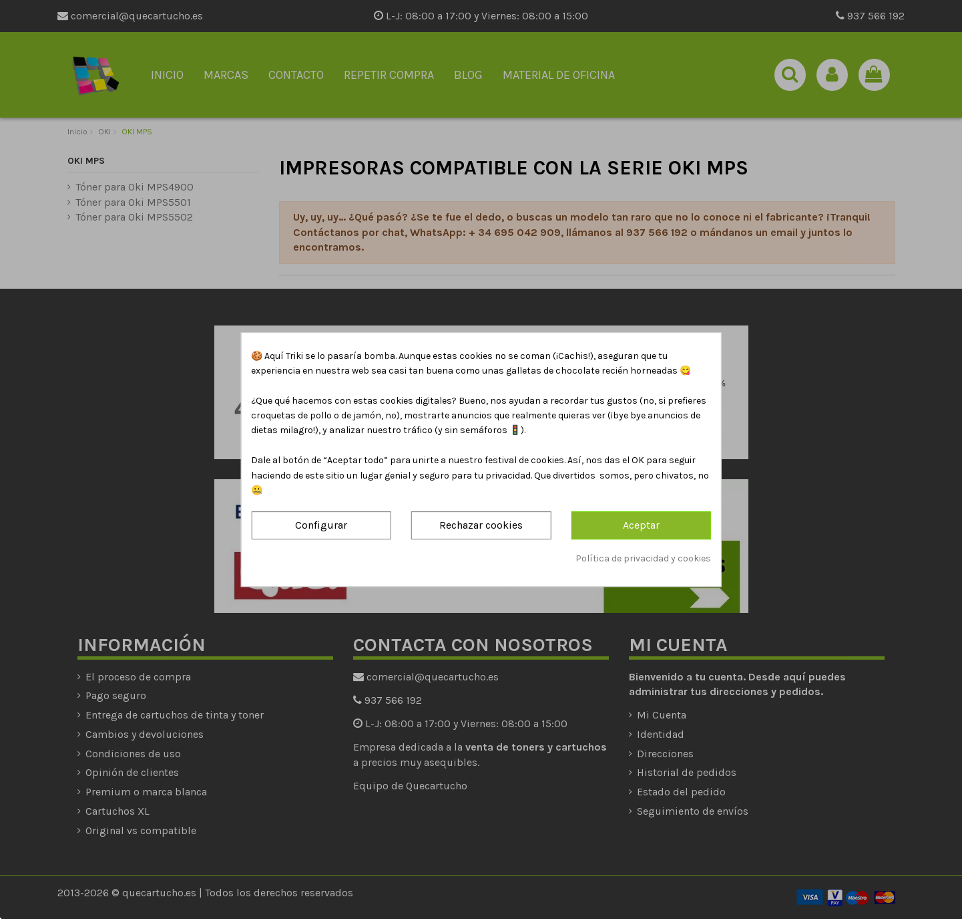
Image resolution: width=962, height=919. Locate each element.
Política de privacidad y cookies (643, 558)
